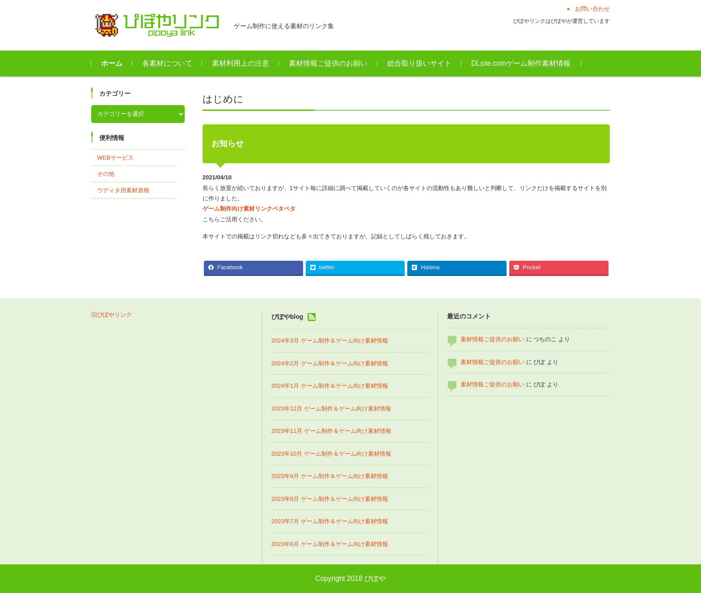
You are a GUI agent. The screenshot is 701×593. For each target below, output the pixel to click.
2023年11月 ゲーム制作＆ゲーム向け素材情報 (331, 431)
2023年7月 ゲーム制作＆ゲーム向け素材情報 (329, 521)
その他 (105, 173)
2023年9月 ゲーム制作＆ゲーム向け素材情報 (329, 476)
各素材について (167, 63)
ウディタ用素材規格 (123, 190)
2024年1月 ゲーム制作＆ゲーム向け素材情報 (329, 385)
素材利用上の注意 (240, 63)
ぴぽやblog (287, 316)
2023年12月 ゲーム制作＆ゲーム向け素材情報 (331, 408)
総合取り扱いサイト (419, 63)
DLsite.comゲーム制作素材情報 (520, 63)
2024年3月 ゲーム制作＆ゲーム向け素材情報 (329, 340)
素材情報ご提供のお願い (328, 63)
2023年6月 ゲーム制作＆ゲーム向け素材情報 (329, 544)
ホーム (111, 63)
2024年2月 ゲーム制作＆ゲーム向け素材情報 (329, 363)
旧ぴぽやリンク (111, 314)
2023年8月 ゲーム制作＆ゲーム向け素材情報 (329, 499)
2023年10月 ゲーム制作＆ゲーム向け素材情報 (331, 453)
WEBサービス (115, 157)
